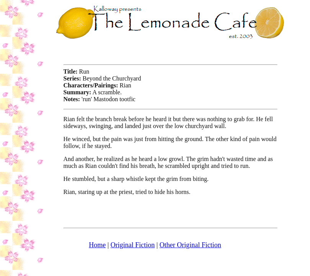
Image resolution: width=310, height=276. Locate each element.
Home (97, 245)
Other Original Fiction (190, 245)
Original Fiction (133, 245)
